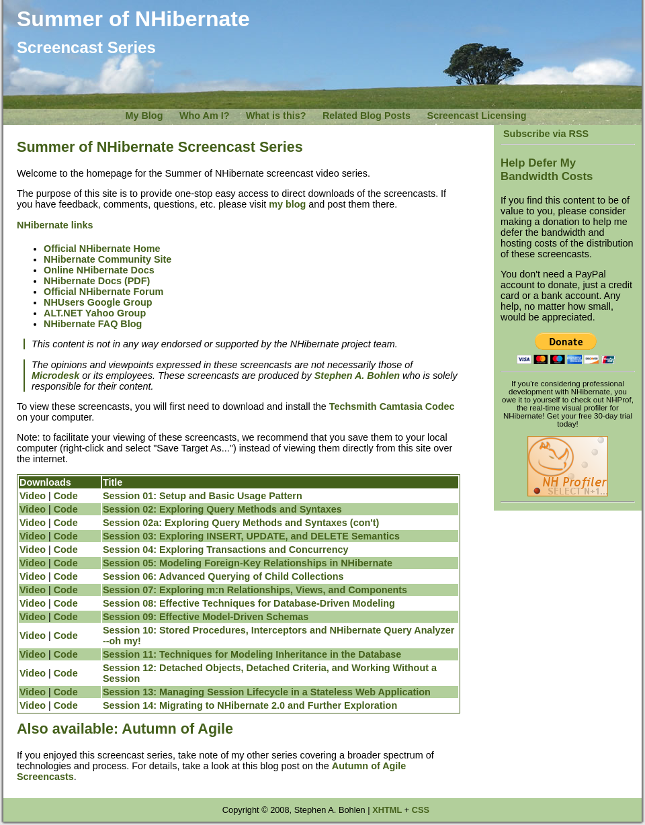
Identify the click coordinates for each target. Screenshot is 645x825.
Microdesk (55, 375)
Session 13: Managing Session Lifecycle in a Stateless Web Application (267, 692)
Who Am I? (204, 115)
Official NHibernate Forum (103, 291)
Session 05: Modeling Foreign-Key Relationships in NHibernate (247, 563)
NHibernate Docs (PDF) (97, 280)
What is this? (276, 115)
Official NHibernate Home (102, 248)
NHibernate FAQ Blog (93, 323)
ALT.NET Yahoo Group (95, 313)
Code (66, 495)
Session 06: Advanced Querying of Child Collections (223, 576)
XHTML (387, 810)
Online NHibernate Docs (99, 270)
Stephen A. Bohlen (357, 375)
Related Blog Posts (366, 115)
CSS (420, 810)
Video (32, 495)
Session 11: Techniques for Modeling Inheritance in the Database (252, 654)
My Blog (144, 115)
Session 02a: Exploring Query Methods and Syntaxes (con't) (241, 522)
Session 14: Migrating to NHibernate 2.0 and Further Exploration (250, 705)
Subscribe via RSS (545, 133)
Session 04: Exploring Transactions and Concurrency (225, 549)
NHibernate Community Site (107, 259)
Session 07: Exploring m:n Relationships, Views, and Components (255, 589)
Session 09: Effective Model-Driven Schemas (205, 616)
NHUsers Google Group (98, 302)
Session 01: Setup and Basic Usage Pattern (202, 495)
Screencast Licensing (477, 115)
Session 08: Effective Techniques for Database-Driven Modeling (249, 603)
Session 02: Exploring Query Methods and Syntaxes (222, 509)
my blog (287, 204)
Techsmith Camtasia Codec (392, 406)
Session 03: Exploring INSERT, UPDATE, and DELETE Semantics (251, 536)
